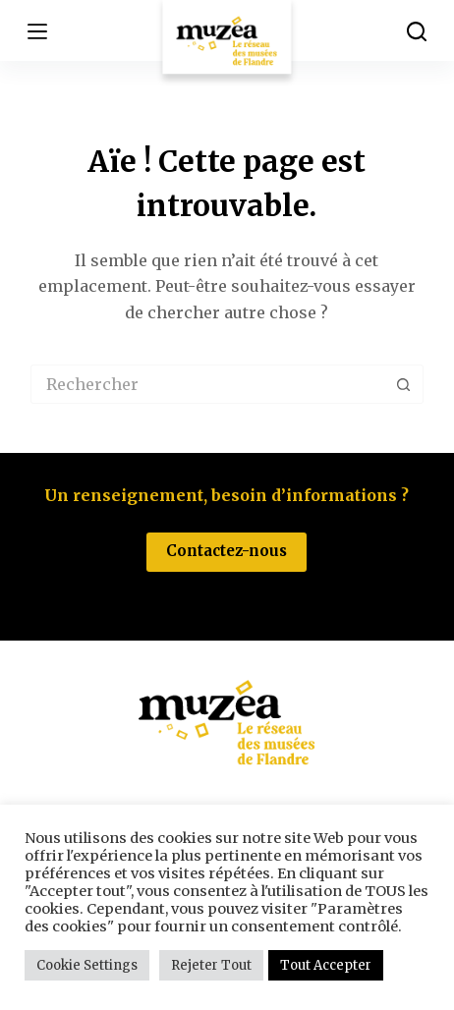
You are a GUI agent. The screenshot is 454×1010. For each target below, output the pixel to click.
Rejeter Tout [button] (211, 965)
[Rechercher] (416, 31)
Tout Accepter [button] (325, 965)
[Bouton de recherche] (404, 384)
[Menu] (37, 31)
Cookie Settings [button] (87, 965)
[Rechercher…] (207, 384)
